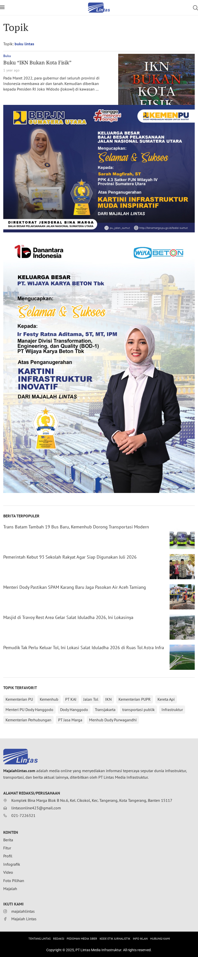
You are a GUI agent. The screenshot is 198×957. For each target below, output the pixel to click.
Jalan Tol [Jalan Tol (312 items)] (90, 699)
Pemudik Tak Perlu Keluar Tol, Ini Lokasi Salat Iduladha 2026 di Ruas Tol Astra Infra (83, 647)
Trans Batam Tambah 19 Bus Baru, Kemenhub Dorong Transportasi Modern (76, 527)
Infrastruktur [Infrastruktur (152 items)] (172, 709)
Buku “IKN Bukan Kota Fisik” (37, 62)
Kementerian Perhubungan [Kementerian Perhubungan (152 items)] (28, 719)
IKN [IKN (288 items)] (108, 699)
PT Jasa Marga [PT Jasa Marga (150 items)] (70, 719)
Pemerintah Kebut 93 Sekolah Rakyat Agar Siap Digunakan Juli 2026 (70, 557)
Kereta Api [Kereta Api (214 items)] (166, 699)
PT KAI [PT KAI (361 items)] (70, 699)
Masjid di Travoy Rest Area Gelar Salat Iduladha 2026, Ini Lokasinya (68, 617)
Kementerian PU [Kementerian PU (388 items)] (19, 699)
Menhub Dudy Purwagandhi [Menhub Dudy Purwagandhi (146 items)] (113, 719)
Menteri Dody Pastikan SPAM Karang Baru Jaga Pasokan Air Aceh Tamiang (74, 587)
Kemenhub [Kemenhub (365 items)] (49, 699)
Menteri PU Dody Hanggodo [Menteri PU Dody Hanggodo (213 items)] (29, 709)
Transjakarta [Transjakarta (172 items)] (105, 709)
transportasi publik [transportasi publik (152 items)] (138, 709)
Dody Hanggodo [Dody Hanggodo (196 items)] (74, 709)
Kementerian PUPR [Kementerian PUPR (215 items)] (134, 699)
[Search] (195, 8)
